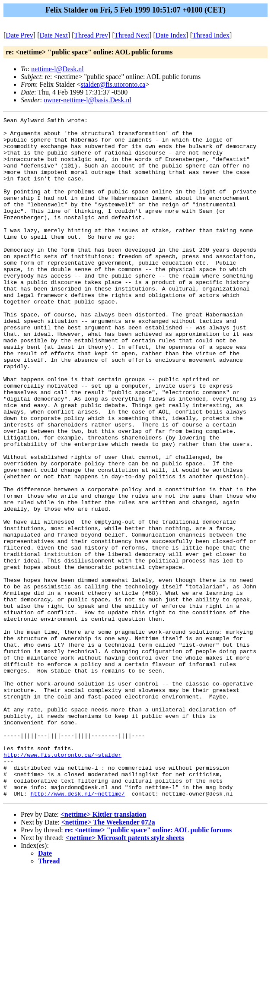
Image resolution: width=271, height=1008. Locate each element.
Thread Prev (91, 35)
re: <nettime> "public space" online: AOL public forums (148, 966)
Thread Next (132, 35)
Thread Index (211, 35)
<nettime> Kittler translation (103, 950)
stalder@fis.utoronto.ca (113, 84)
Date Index (171, 35)
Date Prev (19, 35)
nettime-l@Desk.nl (57, 69)
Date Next (54, 35)
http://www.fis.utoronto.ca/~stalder (62, 883)
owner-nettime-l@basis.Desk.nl (87, 100)
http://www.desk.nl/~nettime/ (77, 929)
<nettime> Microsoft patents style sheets (125, 973)
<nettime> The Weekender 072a (108, 958)
